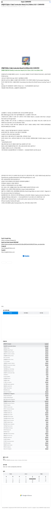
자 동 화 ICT (26, 374)
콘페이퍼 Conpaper (26, 344)
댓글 (2, 306)
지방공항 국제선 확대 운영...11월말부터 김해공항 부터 (13, 88)
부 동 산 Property (26, 405)
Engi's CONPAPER (26, 2)
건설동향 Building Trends (26, 355)
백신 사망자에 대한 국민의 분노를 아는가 (10, 179)
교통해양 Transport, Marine (26, 363)
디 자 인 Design (26, 361)
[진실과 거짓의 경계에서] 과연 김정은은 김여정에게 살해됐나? (15, 181)
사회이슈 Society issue (26, 407)
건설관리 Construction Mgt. (26, 372)
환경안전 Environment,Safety (26, 365)
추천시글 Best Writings (26, 428)
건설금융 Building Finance (26, 371)
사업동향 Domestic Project (26, 352)
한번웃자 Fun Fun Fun (26, 435)
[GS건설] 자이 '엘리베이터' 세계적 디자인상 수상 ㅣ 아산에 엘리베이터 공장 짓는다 (20, 86)
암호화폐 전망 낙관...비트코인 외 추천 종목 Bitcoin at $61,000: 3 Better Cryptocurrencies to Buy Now (25, 195)
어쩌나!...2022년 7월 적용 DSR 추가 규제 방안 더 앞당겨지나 (15, 130)
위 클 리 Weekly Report (26, 397)
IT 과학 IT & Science (26, 382)
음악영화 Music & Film (26, 414)
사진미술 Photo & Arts (26, 426)
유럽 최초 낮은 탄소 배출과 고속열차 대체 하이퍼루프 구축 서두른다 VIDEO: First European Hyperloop (25, 80)
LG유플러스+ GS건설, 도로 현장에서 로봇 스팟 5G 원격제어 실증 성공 (17, 113)
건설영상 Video (26, 380)
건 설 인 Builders (26, 376)
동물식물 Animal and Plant (26, 433)
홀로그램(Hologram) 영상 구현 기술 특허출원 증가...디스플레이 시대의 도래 (18, 115)
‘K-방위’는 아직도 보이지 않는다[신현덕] (10, 134)
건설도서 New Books (26, 388)
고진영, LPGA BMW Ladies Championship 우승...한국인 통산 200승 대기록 (18, 203)
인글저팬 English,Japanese (26, 384)
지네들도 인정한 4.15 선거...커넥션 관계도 (11, 148)
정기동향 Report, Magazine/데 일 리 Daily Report (9, 6)
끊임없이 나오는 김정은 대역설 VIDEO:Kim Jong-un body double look (18, 189)
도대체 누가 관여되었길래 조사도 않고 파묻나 (11, 185)
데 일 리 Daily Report (26, 395)
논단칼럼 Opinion (26, 378)
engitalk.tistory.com (10, 252)
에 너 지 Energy (26, 357)
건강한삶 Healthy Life (26, 412)
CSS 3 (31, 507)
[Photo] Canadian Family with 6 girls (10, 201)
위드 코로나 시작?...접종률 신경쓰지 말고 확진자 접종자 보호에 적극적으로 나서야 (20, 187)
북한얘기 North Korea (26, 445)
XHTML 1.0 (26, 507)
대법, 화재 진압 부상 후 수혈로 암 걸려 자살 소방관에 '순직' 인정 (16, 144)
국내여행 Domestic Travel (26, 418)
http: (2, 252)
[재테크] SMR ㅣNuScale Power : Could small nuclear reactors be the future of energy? (22, 199)
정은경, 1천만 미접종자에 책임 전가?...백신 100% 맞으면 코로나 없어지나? (18, 146)
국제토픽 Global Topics (26, 422)
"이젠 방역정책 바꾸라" (6, 142)
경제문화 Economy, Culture (26, 401)
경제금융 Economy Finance (26, 403)
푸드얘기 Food (26, 431)
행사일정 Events (26, 390)
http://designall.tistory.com (8, 248)
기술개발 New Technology (26, 369)
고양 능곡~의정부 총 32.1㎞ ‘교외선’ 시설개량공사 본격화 (14, 78)
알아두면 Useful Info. (26, 437)
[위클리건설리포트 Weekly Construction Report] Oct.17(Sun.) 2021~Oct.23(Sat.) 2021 (22, 70)
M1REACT (6, 507)
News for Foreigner (26, 391)
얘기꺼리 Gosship (26, 443)
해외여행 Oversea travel (26, 416)
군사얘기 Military (26, 439)
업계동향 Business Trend (26, 359)
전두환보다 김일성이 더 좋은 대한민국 (10, 183)
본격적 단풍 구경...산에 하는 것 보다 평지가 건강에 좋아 (14, 132)
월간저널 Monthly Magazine (26, 399)
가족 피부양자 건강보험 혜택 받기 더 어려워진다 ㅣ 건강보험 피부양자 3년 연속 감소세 (21, 150)
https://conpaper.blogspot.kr (8, 240)
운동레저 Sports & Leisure (26, 420)
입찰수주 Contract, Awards (26, 353)
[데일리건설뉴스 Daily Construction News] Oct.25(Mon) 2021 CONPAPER (22, 4)
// (4, 252)
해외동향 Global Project (26, 350)
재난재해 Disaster (26, 367)
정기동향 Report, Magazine (26, 393)
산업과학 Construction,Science (26, 346)
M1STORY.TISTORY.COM (17, 507)
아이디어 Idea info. (26, 429)
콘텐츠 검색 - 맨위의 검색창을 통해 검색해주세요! (12, 466)
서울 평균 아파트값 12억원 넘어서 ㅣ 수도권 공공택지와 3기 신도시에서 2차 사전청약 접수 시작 (23, 197)
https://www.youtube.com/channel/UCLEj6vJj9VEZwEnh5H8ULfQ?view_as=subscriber (23, 244)
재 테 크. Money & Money (26, 409)
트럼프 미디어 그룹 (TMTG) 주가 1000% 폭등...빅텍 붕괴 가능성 (16, 136)
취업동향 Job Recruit (26, 410)
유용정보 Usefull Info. (26, 386)
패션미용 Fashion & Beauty (26, 424)
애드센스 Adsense (26, 447)
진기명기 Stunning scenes (26, 441)
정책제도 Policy (26, 348)
